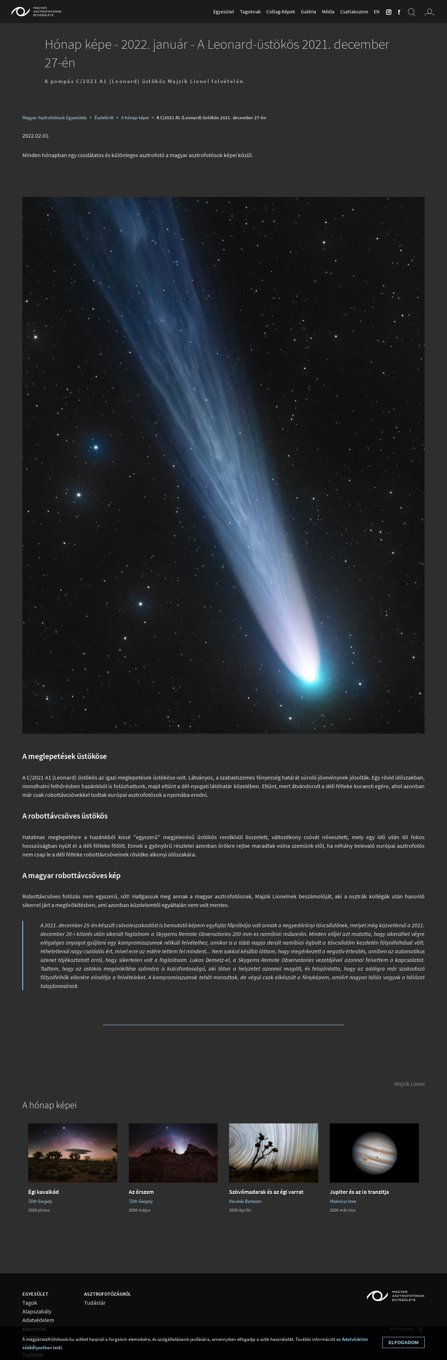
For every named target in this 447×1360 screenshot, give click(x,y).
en (377, 11)
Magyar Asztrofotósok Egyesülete (54, 117)
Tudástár (95, 1302)
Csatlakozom (354, 11)
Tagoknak (250, 11)
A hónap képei (135, 117)
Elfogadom (403, 1342)
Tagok (29, 1302)
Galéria (308, 11)
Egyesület (223, 11)
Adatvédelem (38, 1320)
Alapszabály (36, 1311)
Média (328, 11)
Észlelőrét (104, 117)
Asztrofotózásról (107, 1294)
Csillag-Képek (280, 11)
